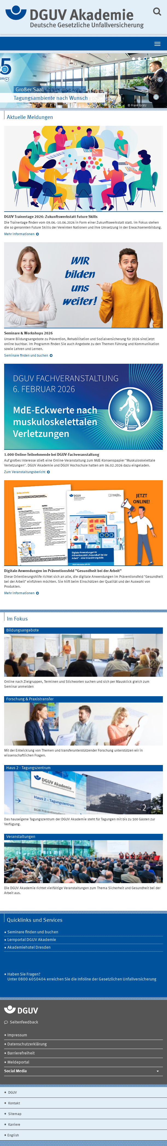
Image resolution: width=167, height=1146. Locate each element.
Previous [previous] (7, 80)
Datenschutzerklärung (27, 1044)
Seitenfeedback (24, 1022)
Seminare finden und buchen (26, 355)
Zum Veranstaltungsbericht (24, 472)
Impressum (17, 1035)
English (13, 1135)
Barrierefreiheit (21, 1053)
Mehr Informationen (19, 234)
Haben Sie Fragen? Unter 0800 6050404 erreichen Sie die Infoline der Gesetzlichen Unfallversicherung (81, 977)
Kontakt (13, 1103)
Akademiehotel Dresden (29, 948)
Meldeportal (18, 1062)
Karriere (13, 1125)
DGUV (12, 1092)
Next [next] (160, 80)
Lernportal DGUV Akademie (31, 940)
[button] (156, 97)
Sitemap (14, 1114)
